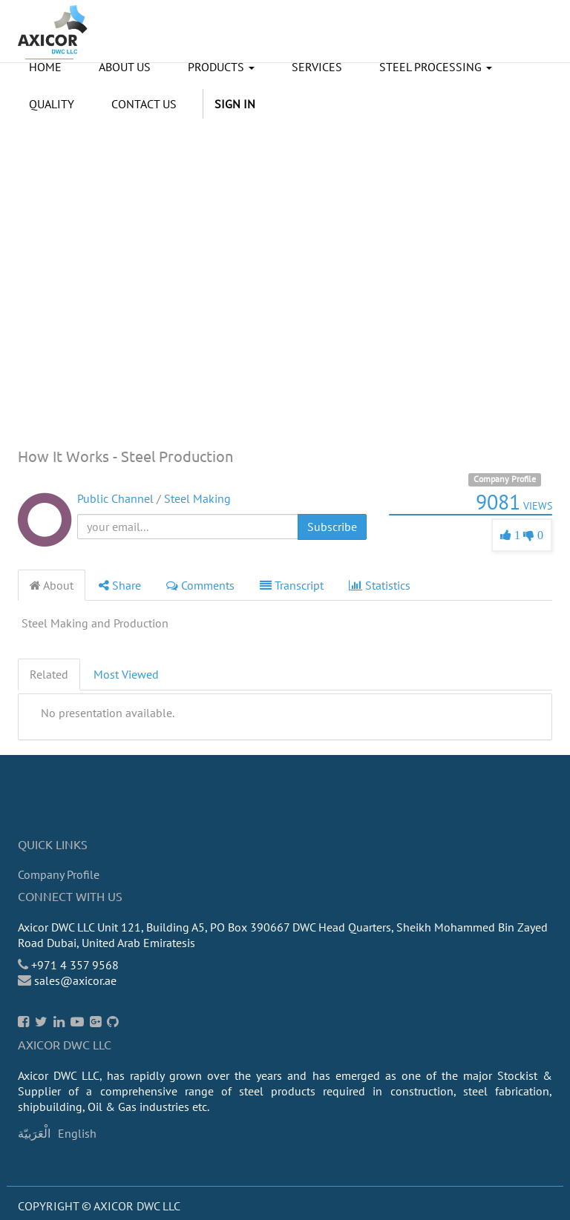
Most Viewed (126, 674)
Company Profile (505, 478)
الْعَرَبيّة (34, 1133)
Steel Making (197, 498)
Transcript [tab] (292, 585)
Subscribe (332, 526)
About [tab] (51, 585)
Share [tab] (120, 585)
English (77, 1133)
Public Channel (115, 498)
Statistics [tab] (379, 585)
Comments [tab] (200, 585)
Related (49, 674)
